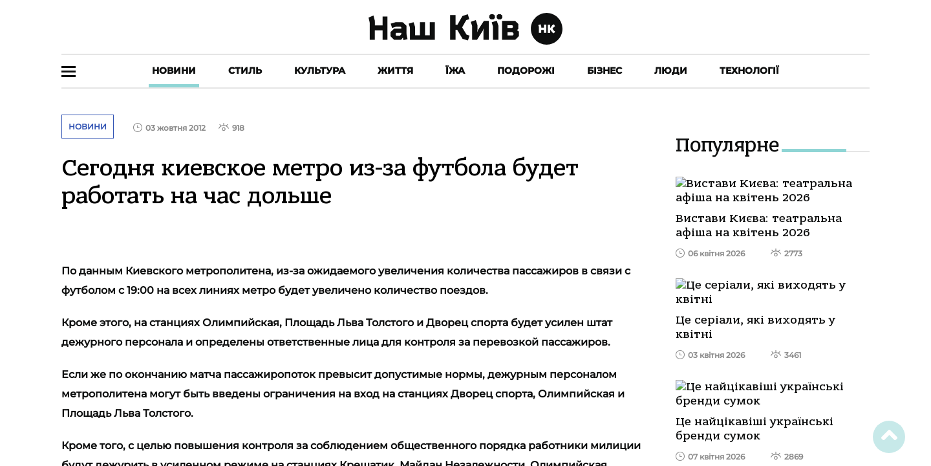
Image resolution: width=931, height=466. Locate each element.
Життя (395, 70)
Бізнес (604, 70)
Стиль (245, 70)
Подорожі (526, 70)
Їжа (455, 70)
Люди (670, 70)
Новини (174, 70)
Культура (319, 70)
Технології (749, 70)
